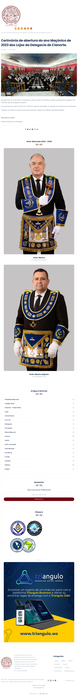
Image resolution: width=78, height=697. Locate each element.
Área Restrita (11, 28)
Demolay (7, 461)
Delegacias (8, 424)
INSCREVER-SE (39, 499)
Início (2, 32)
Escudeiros (8, 452)
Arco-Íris (8, 420)
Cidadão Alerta (9, 403)
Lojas (6, 412)
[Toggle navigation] (39, 2)
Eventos (4, 28)
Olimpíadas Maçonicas (12, 399)
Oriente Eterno (9, 416)
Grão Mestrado (9, 448)
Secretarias (8, 428)
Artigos (7, 469)
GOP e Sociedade (10, 444)
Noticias (7, 465)
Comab (7, 457)
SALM (7, 440)
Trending (3, 49)
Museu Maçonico (10, 432)
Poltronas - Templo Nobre (13, 407)
